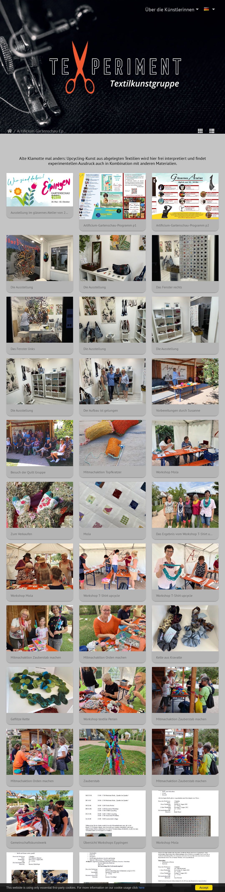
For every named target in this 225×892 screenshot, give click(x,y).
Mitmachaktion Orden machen (104, 657)
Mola (87, 534)
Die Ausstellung (22, 287)
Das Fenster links (23, 349)
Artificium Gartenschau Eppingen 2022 (42, 131)
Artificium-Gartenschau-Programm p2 (182, 225)
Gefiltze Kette (20, 719)
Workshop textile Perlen (100, 719)
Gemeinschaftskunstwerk (28, 843)
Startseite (9, 131)
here (141, 887)
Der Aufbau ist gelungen (100, 410)
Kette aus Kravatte (169, 657)
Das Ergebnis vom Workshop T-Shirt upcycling (185, 534)
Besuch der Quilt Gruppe (28, 472)
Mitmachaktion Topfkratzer (102, 472)
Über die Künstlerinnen (169, 9)
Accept (203, 887)
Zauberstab (91, 781)
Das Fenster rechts (169, 287)
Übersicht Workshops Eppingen (105, 843)
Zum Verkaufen (21, 534)
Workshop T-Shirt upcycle (101, 596)
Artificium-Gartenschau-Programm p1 (110, 225)
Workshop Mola (167, 472)
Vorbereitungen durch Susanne (178, 410)
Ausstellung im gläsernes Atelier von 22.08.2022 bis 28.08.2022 (40, 213)
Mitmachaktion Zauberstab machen (36, 657)
